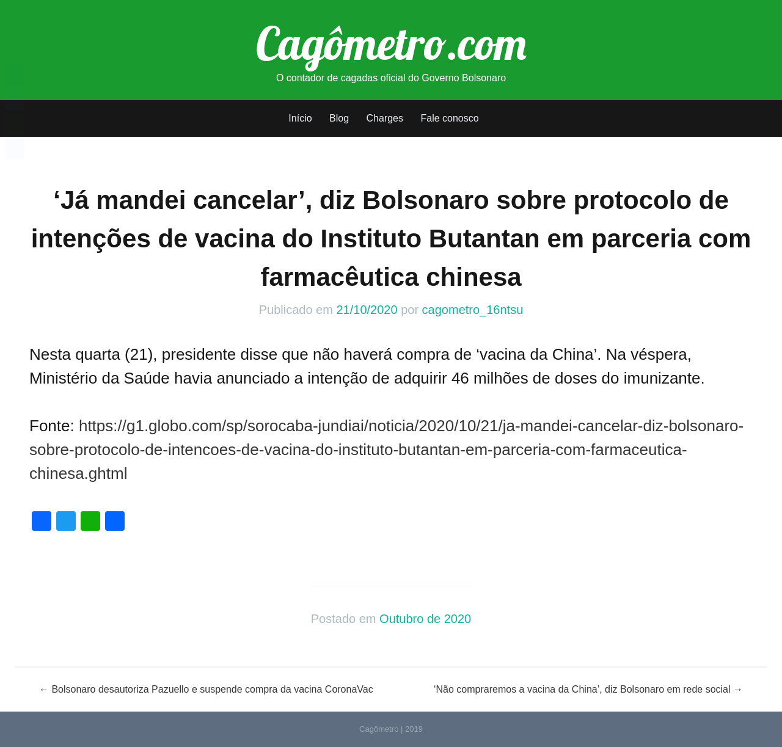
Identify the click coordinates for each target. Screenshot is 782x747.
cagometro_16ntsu (473, 309)
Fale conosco (449, 118)
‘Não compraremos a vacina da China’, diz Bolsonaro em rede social (588, 689)
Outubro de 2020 (425, 618)
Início (300, 118)
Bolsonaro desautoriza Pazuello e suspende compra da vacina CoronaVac (206, 689)
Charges (385, 118)
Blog (339, 118)
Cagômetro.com (391, 43)
